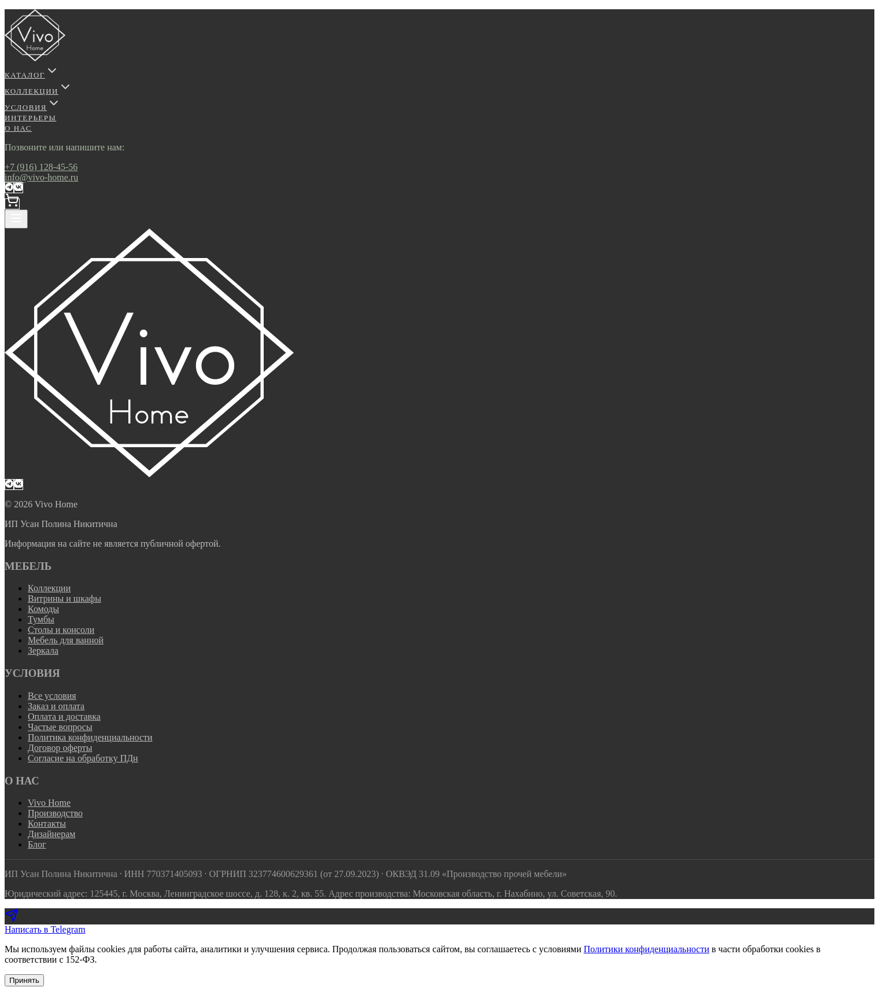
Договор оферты (60, 748)
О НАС (18, 128)
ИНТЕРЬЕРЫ (30, 117)
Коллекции (49, 588)
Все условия (52, 696)
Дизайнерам (51, 834)
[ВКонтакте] (18, 187)
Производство (55, 813)
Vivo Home (49, 803)
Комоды (43, 609)
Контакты (47, 823)
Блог (37, 844)
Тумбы (41, 619)
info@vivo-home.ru (41, 177)
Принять (24, 980)
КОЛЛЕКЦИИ (38, 91)
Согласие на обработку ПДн (83, 758)
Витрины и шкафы (64, 598)
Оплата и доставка (64, 716)
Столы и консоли (61, 630)
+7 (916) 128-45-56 (41, 167)
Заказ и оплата (56, 706)
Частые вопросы (60, 727)
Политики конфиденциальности (646, 949)
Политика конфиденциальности (90, 737)
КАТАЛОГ (32, 75)
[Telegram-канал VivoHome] (9, 187)
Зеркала (43, 650)
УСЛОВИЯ (33, 107)
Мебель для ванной (66, 640)
